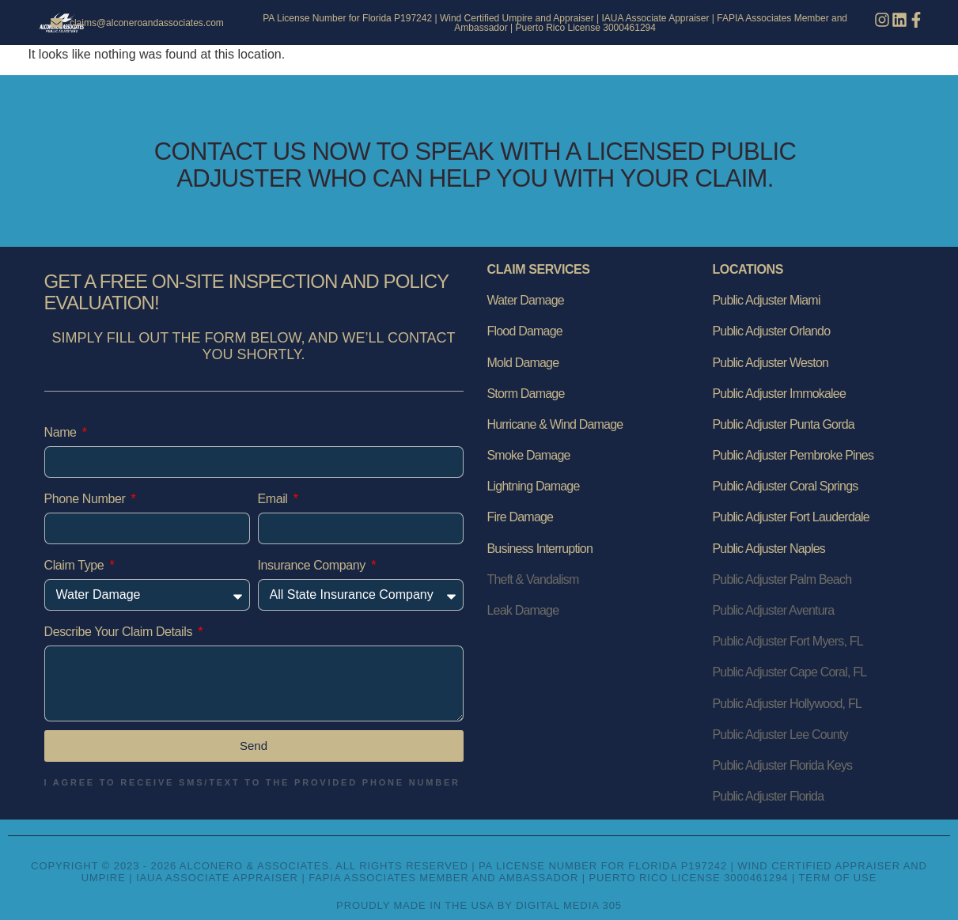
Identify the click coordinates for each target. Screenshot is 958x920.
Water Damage (525, 300)
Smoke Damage (528, 455)
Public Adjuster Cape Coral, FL (790, 672)
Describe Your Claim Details (120, 631)
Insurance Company (313, 565)
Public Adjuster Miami (766, 300)
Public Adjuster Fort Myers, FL (788, 641)
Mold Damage (523, 362)
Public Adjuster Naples (769, 548)
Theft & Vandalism (533, 579)
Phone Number (86, 498)
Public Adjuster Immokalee (779, 393)
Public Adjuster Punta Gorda (783, 424)
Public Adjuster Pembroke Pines (793, 455)
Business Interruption (540, 548)
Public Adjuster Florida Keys (783, 765)
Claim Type (76, 565)
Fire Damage (520, 517)
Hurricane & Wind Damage (555, 424)
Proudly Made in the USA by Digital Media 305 (479, 905)
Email (274, 498)
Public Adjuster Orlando (772, 331)
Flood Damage (524, 331)
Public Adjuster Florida (768, 796)
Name (62, 432)
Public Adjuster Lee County (780, 734)
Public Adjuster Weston (771, 362)
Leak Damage (523, 610)
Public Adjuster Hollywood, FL (787, 703)
